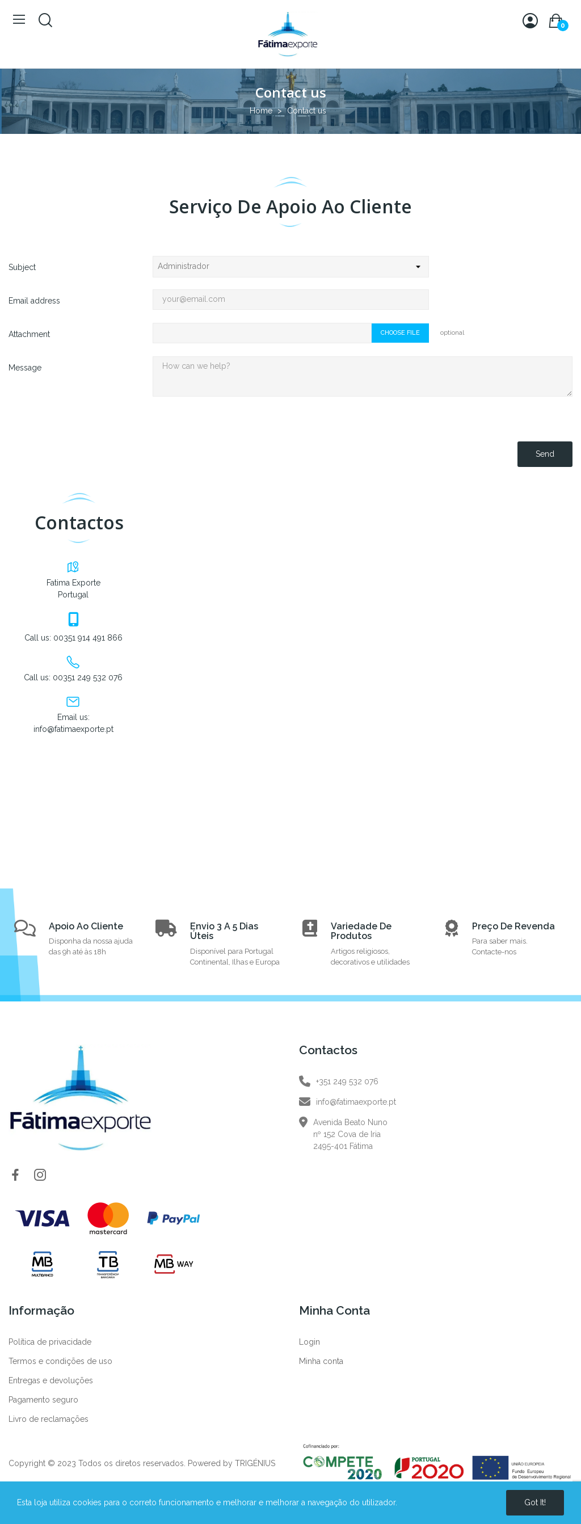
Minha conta (321, 1361)
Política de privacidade (50, 1341)
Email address (34, 300)
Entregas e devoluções (51, 1380)
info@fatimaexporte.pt (73, 729)
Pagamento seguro (43, 1399)
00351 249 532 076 (88, 677)
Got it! (535, 1502)
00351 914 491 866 (88, 637)
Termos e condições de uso (60, 1361)
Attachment (29, 334)
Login (309, 1341)
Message (25, 367)
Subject (22, 267)
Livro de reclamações (49, 1419)
